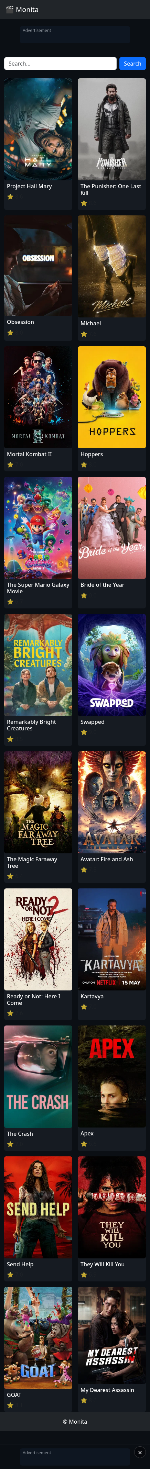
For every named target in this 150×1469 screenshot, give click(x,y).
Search (132, 63)
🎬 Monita (22, 9)
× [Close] (140, 1452)
